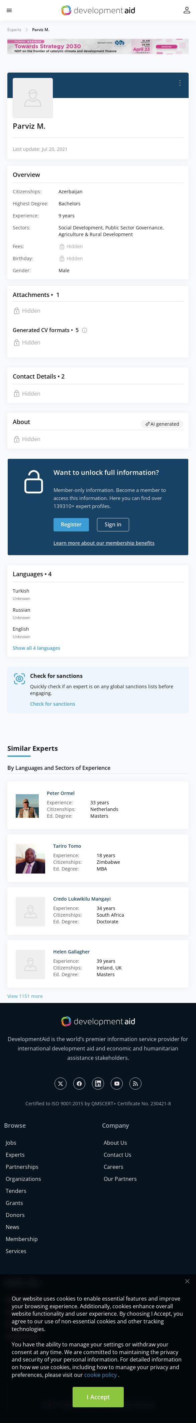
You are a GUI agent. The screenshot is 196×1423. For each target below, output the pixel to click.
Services (16, 1251)
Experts (14, 29)
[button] (9, 10)
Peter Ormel (61, 793)
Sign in (113, 524)
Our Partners (120, 1179)
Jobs (11, 1142)
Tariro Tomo (67, 846)
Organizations (23, 1179)
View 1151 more (25, 996)
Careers (113, 1167)
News (12, 1227)
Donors (15, 1215)
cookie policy (100, 1375)
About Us (115, 1142)
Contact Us (117, 1154)
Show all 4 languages (36, 648)
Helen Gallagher (71, 951)
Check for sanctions (52, 704)
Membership (22, 1239)
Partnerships (22, 1167)
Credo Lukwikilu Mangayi (82, 899)
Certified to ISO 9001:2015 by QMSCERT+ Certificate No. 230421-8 (98, 1103)
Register (71, 524)
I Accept (98, 1397)
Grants (14, 1203)
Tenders (16, 1191)
